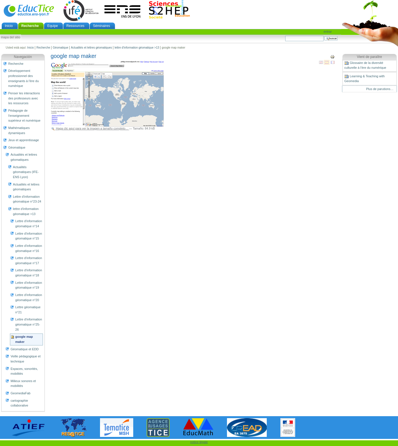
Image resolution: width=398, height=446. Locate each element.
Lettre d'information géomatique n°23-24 (27, 199)
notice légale (199, 442)
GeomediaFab (20, 393)
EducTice (28, 10)
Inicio (9, 26)
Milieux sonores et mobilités (23, 383)
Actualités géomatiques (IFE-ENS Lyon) (26, 172)
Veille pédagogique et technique (26, 359)
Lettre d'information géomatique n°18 (28, 272)
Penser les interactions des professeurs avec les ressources (24, 98)
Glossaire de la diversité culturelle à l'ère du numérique (365, 65)
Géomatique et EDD (25, 349)
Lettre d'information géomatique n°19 (28, 285)
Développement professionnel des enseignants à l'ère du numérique (23, 78)
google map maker (24, 339)
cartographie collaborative (19, 403)
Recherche (30, 26)
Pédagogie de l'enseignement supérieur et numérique (24, 115)
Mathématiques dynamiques (19, 130)
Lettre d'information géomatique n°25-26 (28, 324)
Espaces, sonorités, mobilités (24, 371)
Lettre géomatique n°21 (28, 309)
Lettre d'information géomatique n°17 (28, 260)
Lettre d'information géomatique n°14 (28, 223)
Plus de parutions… (379, 89)
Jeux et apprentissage (23, 140)
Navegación (23, 57)
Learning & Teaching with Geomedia (364, 78)
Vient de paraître (369, 57)
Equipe (52, 26)
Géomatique (60, 47)
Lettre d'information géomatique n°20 (28, 297)
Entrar (328, 31)
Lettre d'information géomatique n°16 (28, 248)
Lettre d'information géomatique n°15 (28, 236)
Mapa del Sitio (10, 37)
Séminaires (101, 26)
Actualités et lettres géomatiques (91, 47)
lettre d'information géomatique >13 (136, 47)
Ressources (75, 26)
